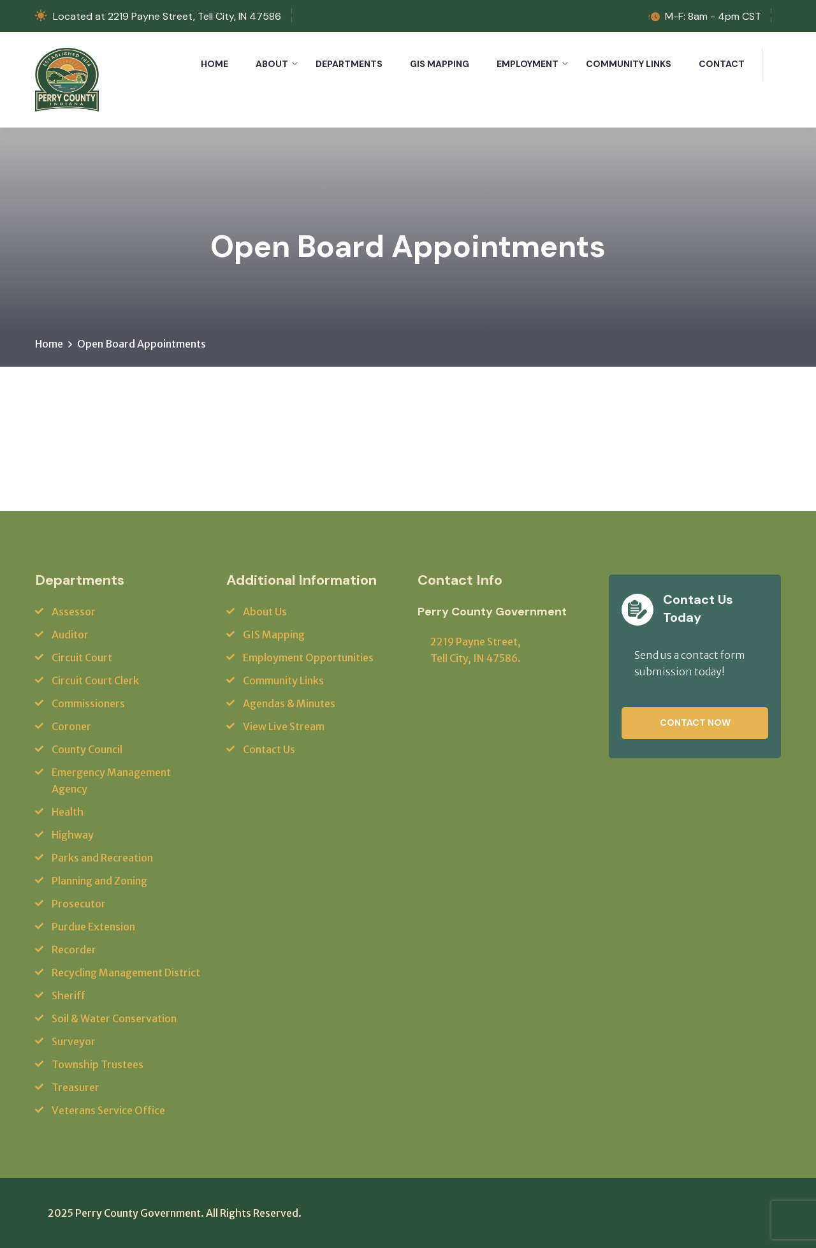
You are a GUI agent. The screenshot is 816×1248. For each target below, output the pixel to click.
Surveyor (74, 1041)
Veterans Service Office (108, 1110)
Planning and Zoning (99, 880)
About (272, 64)
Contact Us (269, 749)
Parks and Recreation (102, 857)
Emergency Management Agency (111, 780)
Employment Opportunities (308, 657)
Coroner (71, 726)
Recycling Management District (126, 972)
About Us (265, 611)
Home (214, 64)
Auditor (70, 634)
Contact (722, 64)
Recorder (74, 949)
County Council (87, 749)
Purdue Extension (93, 926)
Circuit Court (82, 657)
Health (68, 811)
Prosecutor (79, 903)
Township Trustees (97, 1064)
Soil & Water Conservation (114, 1018)
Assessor (74, 611)
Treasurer (75, 1087)
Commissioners (88, 703)
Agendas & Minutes (289, 703)
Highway (73, 834)
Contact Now (695, 723)
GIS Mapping (439, 64)
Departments (349, 64)
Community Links (628, 64)
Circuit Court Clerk (95, 680)
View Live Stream (283, 726)
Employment (527, 64)
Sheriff (68, 995)
